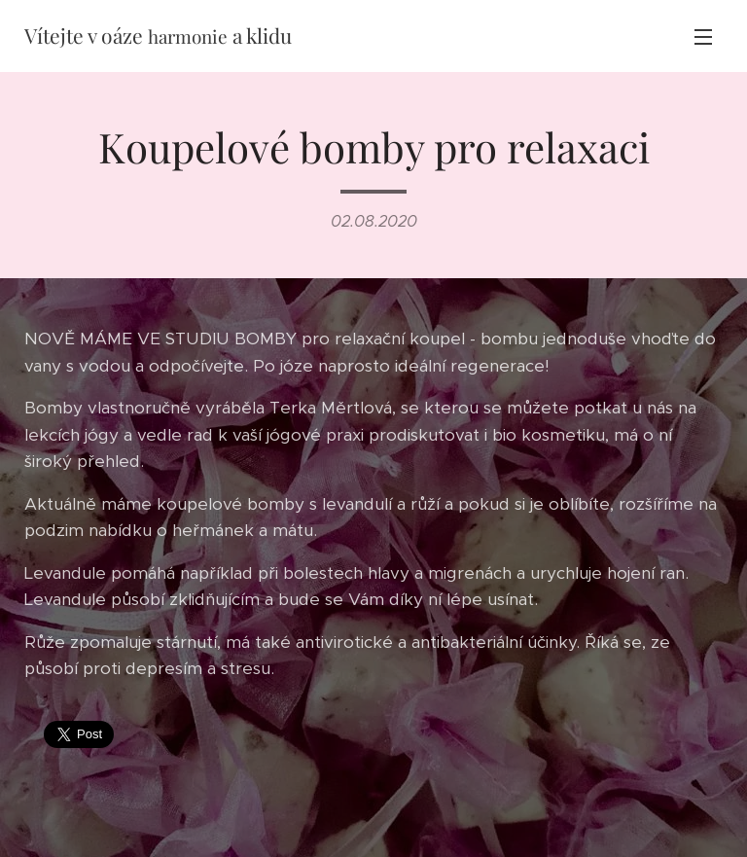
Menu (703, 37)
